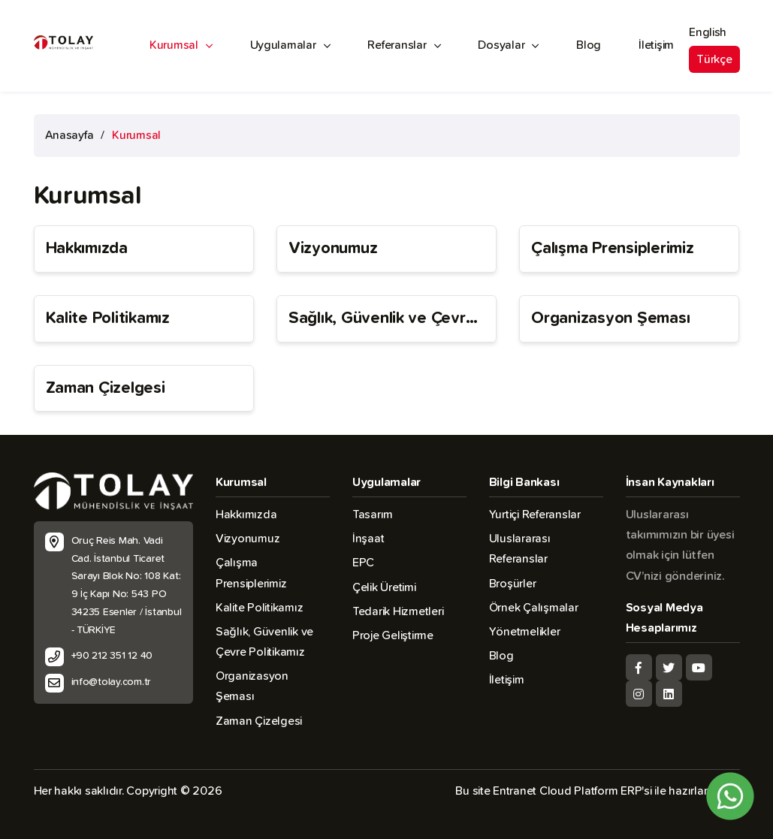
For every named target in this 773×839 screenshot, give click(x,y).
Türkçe (714, 59)
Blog (588, 45)
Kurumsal (181, 46)
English (707, 32)
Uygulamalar (290, 46)
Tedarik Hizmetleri (397, 611)
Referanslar (403, 46)
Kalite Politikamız (108, 318)
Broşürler (512, 584)
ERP (631, 791)
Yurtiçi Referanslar (535, 515)
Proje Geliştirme (392, 635)
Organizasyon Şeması (610, 318)
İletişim (656, 45)
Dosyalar (508, 46)
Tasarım (372, 515)
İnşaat (368, 539)
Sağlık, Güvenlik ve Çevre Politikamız (382, 320)
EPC (363, 563)
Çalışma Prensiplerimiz (612, 248)
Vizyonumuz (332, 248)
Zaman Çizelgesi (105, 388)
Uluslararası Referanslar (520, 549)
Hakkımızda (87, 248)
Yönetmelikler (524, 632)
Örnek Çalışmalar (533, 608)
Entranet (515, 791)
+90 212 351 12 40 (112, 655)
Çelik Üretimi (384, 587)
